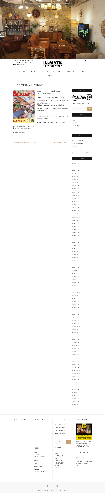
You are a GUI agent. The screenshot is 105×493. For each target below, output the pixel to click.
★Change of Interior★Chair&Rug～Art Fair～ (25, 142)
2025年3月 (75, 204)
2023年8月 (75, 264)
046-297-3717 (17, 64)
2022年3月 (75, 317)
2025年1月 (75, 211)
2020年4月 (75, 367)
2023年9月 (75, 261)
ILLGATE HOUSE (71, 71)
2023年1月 (75, 286)
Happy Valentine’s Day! (78, 150)
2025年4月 (75, 201)
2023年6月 (75, 270)
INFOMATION (76, 126)
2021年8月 (75, 339)
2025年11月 (75, 179)
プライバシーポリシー (81, 457)
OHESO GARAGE (63, 491)
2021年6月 (75, 345)
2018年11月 (75, 408)
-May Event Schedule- (77, 143)
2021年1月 (75, 361)
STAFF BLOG (76, 129)
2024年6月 (75, 232)
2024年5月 (75, 236)
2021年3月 (75, 354)
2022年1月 (75, 323)
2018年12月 (75, 404)
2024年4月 (75, 239)
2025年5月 (75, 198)
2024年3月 (75, 242)
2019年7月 (75, 383)
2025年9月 (75, 185)
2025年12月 (75, 176)
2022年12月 (75, 289)
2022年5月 (75, 311)
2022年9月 (75, 298)
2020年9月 (75, 364)
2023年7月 (75, 267)
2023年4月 (75, 276)
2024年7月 (75, 229)
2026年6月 (75, 164)
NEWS (25, 71)
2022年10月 (75, 295)
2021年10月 (75, 333)
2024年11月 (75, 217)
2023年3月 (75, 279)
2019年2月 (75, 398)
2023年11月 (75, 254)
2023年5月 (75, 273)
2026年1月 (75, 173)
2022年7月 (75, 304)
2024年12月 (75, 214)
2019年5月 (75, 389)
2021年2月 (75, 358)
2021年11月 (75, 329)
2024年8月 (75, 226)
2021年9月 (75, 336)
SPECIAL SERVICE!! (57, 71)
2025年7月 (75, 192)
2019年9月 (75, 376)
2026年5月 (75, 167)
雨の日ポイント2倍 (77, 140)
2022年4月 (75, 314)
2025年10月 (75, 182)
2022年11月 (75, 292)
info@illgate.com (28, 64)
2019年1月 (75, 401)
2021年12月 (75, 326)
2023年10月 (75, 257)
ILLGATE (44, 491)
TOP (19, 71)
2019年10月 (75, 373)
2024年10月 (75, 220)
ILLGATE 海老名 (61, 122)
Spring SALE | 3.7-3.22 (77, 146)
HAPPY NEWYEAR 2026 (80, 153)
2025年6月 (75, 195)
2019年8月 (75, 379)
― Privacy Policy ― (81, 458)
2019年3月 (75, 395)
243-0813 (37, 454)
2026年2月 (75, 170)
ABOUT (33, 71)
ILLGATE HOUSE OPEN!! (61, 142)
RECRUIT (82, 71)
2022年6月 (75, 308)
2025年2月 (75, 207)
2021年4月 (75, 351)
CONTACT (51, 75)
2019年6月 (75, 386)
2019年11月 (75, 370)
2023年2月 (75, 282)
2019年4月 (75, 392)
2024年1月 (75, 248)
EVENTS (75, 122)
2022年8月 (75, 301)
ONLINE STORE (43, 71)
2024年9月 (75, 223)
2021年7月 (75, 342)
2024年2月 (75, 245)
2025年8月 (75, 189)
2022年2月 (75, 320)
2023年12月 (75, 251)
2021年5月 (75, 348)
